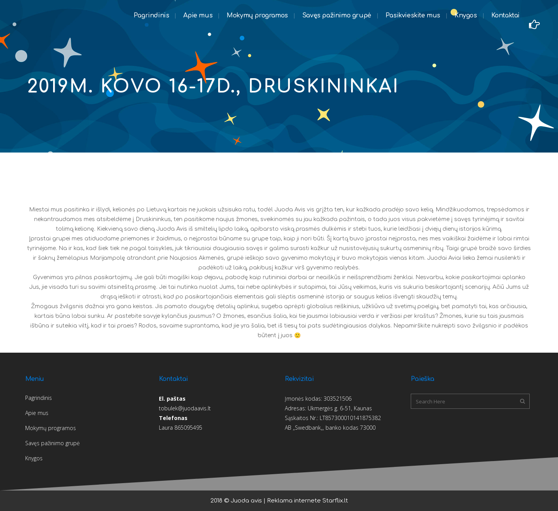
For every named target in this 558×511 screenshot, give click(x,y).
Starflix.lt (335, 500)
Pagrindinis (38, 397)
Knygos (34, 458)
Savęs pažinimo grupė (52, 443)
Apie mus (36, 413)
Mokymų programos (50, 428)
